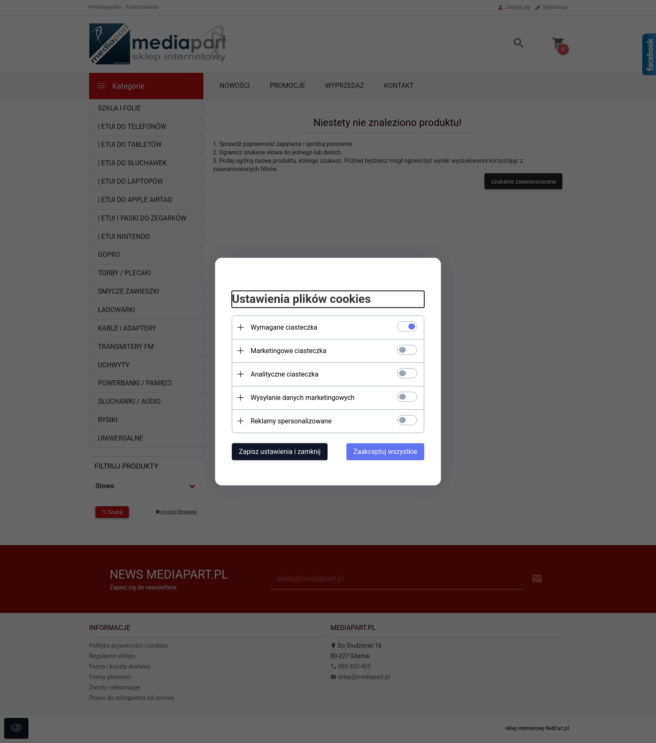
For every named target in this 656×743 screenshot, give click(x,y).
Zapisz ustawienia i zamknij (279, 452)
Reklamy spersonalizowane (291, 421)
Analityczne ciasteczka (284, 374)
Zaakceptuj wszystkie (385, 452)
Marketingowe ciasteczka (288, 351)
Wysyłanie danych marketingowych (302, 398)
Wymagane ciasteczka (284, 327)
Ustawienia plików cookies (301, 299)
